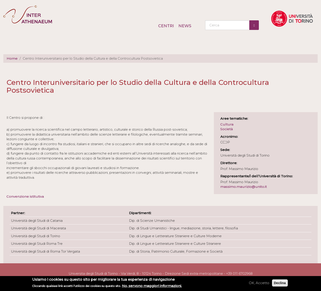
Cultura (226, 124)
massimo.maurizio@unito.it (243, 186)
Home (12, 58)
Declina (280, 283)
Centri (166, 26)
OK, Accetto (259, 283)
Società (226, 129)
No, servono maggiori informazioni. (152, 286)
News (184, 26)
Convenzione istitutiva (25, 196)
